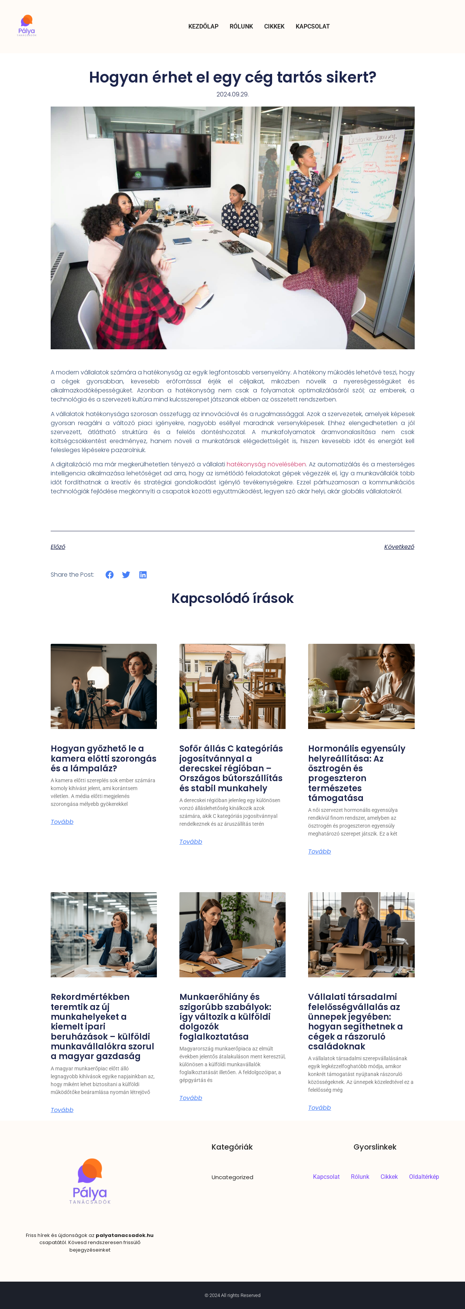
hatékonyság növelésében (266, 464)
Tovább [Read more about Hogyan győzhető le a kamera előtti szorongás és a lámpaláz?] (62, 822)
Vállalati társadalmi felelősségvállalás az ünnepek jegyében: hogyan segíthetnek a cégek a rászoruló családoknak (355, 1021)
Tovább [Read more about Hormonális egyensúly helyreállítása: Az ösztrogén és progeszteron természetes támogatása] (319, 852)
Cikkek (274, 26)
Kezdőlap (203, 26)
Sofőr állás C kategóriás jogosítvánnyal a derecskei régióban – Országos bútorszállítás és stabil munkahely (231, 768)
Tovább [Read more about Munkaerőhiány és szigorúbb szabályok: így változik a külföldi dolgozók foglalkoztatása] (190, 1098)
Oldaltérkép (424, 1176)
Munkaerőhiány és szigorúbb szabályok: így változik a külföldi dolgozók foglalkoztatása (225, 1017)
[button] (109, 574)
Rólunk (241, 26)
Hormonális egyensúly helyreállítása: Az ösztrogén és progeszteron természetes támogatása (356, 773)
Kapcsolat (313, 26)
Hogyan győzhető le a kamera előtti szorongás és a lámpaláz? (104, 758)
